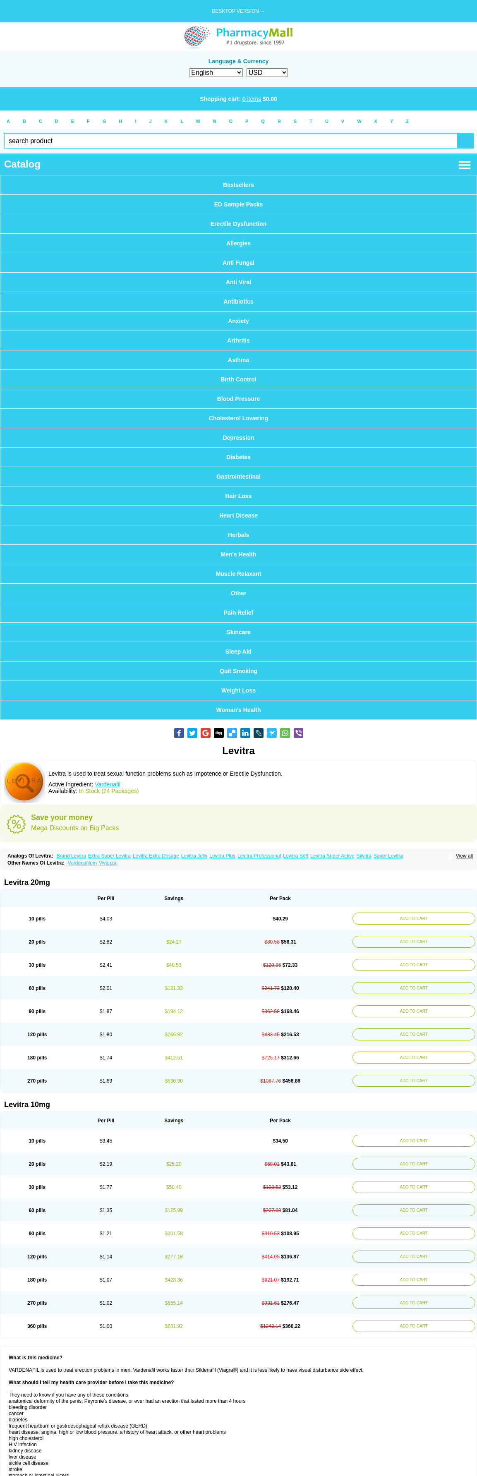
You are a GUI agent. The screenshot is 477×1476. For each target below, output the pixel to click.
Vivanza (107, 863)
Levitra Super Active (332, 856)
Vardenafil (107, 784)
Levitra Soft (295, 856)
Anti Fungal (238, 262)
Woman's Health (238, 710)
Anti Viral (238, 282)
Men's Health (238, 554)
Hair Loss (238, 496)
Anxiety (238, 321)
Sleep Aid (238, 651)
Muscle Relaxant (238, 573)
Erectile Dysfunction (238, 223)
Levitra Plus (222, 856)
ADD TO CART (413, 918)
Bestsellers (238, 185)
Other (238, 593)
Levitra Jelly (194, 856)
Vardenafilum (82, 863)
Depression (238, 437)
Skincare (238, 632)
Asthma (238, 360)
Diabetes (238, 457)
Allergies (238, 243)
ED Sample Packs (238, 204)
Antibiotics (238, 301)
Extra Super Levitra (109, 856)
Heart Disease (238, 515)
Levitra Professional (259, 856)
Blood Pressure (238, 398)
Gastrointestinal (238, 476)
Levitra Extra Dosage (156, 856)
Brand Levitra (71, 856)
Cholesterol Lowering (238, 418)
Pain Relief (239, 612)
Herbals (238, 535)
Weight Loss (238, 690)
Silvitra (364, 856)
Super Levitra (388, 856)
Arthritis (238, 340)
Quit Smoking (238, 671)
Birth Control (238, 379)
